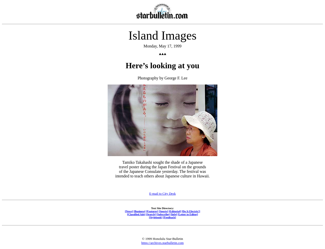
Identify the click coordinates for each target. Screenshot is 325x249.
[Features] (152, 211)
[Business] (139, 211)
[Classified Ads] (136, 214)
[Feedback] (169, 217)
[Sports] (163, 211)
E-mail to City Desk (162, 193)
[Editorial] (175, 211)
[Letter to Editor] (188, 214)
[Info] (173, 214)
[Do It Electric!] (191, 211)
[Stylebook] (155, 217)
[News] (129, 211)
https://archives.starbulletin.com (162, 243)
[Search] (151, 214)
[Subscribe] (163, 214)
